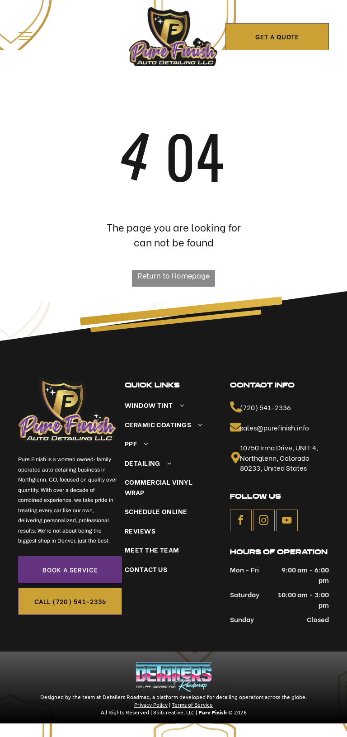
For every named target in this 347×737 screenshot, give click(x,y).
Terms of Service (192, 704)
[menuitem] (168, 405)
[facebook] (241, 522)
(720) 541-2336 (265, 407)
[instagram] (264, 522)
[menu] (25, 36)
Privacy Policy (151, 704)
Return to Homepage (174, 275)
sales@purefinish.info (274, 427)
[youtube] (287, 522)
